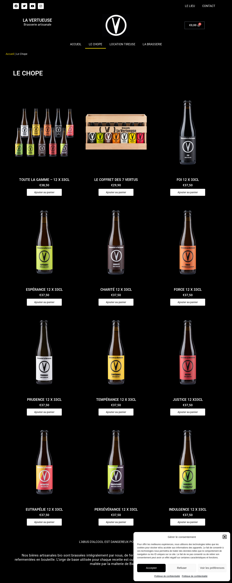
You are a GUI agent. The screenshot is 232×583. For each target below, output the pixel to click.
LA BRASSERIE (152, 44)
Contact (208, 6)
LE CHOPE (95, 44)
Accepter (151, 567)
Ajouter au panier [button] (44, 192)
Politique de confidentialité (167, 576)
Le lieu (190, 6)
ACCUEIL (75, 44)
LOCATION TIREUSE (122, 44)
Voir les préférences (212, 567)
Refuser (182, 567)
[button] (224, 537)
